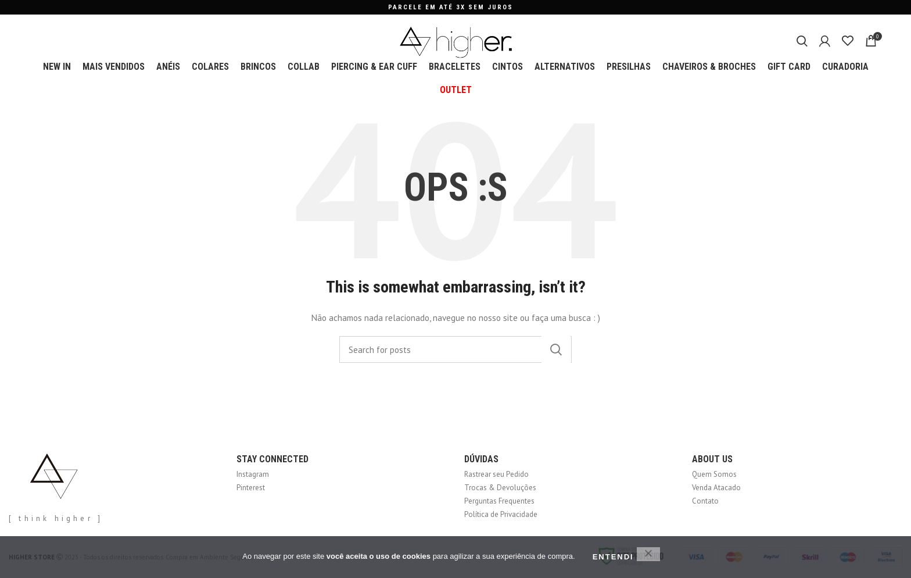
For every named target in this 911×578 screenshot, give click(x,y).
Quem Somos (714, 474)
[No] (648, 554)
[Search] (802, 40)
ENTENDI (613, 556)
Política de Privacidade (500, 514)
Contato (705, 501)
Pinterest (250, 488)
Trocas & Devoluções (500, 488)
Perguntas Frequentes (499, 501)
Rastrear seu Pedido (496, 474)
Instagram (252, 474)
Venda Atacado (716, 488)
